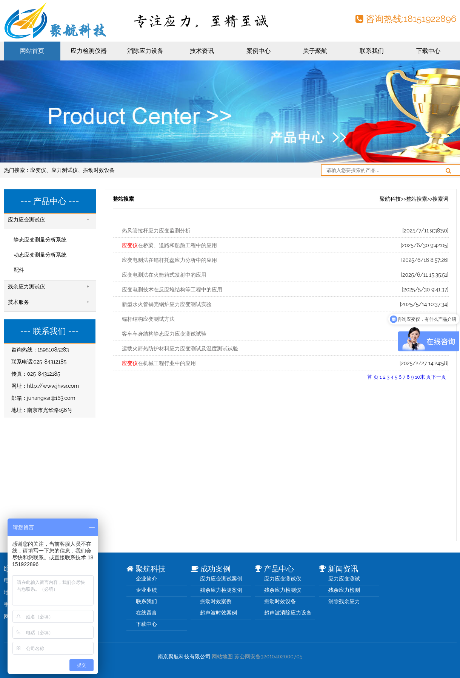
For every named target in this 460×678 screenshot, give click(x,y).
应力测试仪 (64, 170)
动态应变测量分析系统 (40, 255)
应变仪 (38, 170)
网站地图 (222, 656)
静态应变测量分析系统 (40, 240)
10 (417, 377)
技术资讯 (202, 50)
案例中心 (258, 50)
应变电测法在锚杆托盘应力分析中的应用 (169, 260)
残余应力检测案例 (221, 590)
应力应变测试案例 (221, 579)
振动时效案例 (216, 601)
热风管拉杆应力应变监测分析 (156, 231)
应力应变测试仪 (282, 579)
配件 (19, 270)
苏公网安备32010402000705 (268, 656)
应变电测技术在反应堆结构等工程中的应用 (172, 289)
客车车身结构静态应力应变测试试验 (164, 334)
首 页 (372, 377)
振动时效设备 (99, 170)
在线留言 (146, 613)
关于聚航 (315, 50)
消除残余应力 (344, 601)
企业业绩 (146, 590)
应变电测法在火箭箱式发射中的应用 (164, 275)
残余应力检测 (344, 590)
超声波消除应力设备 (288, 613)
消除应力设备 (145, 50)
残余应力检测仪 (282, 590)
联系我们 (372, 50)
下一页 (438, 377)
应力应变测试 (344, 579)
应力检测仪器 (89, 50)
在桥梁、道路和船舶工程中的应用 (169, 245)
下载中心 (428, 50)
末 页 (425, 377)
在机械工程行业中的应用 (159, 363)
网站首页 (32, 50)
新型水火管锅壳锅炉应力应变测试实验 (167, 304)
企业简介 (146, 579)
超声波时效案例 (218, 613)
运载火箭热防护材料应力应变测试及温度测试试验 (180, 348)
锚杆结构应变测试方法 (148, 319)
